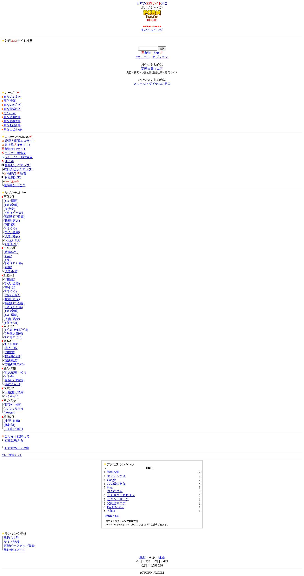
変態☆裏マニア (152, 68)
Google (111, 479)
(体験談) (9, 425)
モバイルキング (152, 29)
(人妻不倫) (11, 271)
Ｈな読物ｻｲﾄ (12, 117)
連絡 (162, 557)
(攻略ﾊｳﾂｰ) (11, 252)
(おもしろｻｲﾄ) (13, 408)
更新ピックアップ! (17, 165)
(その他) (9, 412)
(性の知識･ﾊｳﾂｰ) (15, 372)
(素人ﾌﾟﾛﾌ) (11, 348)
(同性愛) (9, 224)
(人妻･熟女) (12, 236)
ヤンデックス (116, 476)
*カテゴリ (143, 57)
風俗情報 (9, 100)
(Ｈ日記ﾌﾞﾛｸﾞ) (13, 429)
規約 (7, 537)
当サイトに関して (17, 436)
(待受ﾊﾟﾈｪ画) (12, 404)
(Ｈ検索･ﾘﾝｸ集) (14, 392)
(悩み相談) (11, 360)
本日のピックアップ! (18, 169)
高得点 (11, 173)
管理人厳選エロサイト (20, 140)
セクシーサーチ (118, 499)
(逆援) (8, 267)
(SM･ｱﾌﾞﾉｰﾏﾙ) (13, 212)
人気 (157, 53)
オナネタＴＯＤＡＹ (121, 495)
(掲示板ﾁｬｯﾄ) (12, 356)
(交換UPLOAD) (14, 364)
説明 (15, 537)
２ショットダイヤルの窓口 (152, 83)
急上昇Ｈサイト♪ (17, 145)
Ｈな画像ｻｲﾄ (12, 121)
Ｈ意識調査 (13, 177)
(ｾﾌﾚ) (7, 260)
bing (109, 487)
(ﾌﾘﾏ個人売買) (13, 333)
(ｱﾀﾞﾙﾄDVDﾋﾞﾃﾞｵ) (16, 329)
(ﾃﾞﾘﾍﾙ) (9, 376)
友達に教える (14, 440)
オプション (160, 57)
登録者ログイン (14, 550)
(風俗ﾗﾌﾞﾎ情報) (14, 380)
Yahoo (111, 510)
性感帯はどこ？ (14, 185)
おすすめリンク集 (16, 448)
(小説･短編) (12, 420)
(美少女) (9, 209)
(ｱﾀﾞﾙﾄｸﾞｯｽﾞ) (12, 337)
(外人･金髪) (12, 232)
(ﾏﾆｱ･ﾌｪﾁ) (10, 228)
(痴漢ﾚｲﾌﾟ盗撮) (14, 216)
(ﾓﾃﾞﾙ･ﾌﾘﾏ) (11, 344)
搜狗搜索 (113, 472)
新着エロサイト (15, 149)
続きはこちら (112, 516)
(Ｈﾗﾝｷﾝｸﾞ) (11, 396)
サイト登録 (11, 541)
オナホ (9, 161)
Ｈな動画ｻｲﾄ (12, 125)
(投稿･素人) (12, 220)
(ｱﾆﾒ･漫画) (11, 200)
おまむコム (115, 491)
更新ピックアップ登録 (19, 545)
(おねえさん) (12, 240)
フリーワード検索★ (19, 157)
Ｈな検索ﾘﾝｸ (12, 109)
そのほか (9, 113)
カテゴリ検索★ (15, 153)
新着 (146, 53)
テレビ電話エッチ (12, 455)
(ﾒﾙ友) (8, 256)
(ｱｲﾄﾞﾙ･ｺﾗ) (11, 244)
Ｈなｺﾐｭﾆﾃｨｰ (12, 96)
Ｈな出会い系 (12, 129)
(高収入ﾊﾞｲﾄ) (12, 384)
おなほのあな (116, 483)
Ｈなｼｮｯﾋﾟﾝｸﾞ (12, 105)
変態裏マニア (116, 503)
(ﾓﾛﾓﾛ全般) (11, 204)
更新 (142, 557)
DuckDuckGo (115, 507)
